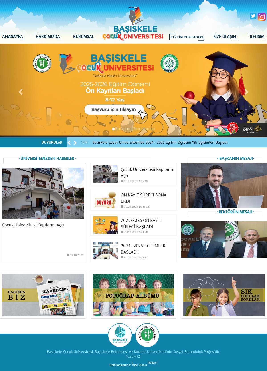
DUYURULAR (52, 142)
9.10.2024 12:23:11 (136, 257)
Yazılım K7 (133, 357)
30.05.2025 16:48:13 (136, 206)
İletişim (152, 362)
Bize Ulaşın (139, 365)
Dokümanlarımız (120, 365)
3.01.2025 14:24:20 (136, 232)
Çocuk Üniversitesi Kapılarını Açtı (33, 225)
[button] (20, 90)
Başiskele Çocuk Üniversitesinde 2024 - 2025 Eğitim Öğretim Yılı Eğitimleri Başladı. (160, 142)
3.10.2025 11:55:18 (136, 181)
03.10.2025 (77, 255)
